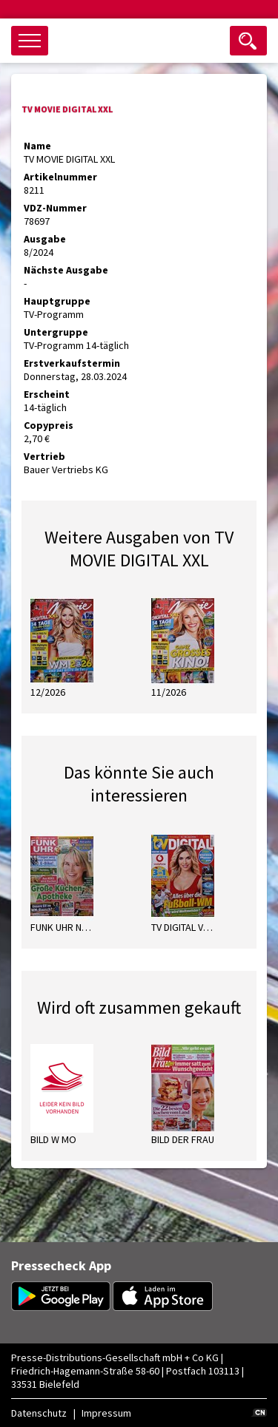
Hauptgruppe (57, 301)
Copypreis (48, 425)
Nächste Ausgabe (66, 270)
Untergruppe (56, 332)
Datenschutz (39, 1413)
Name (37, 145)
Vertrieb (44, 456)
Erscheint (47, 394)
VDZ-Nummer (55, 207)
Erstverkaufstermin (72, 363)
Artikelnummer (60, 176)
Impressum (106, 1413)
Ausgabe (45, 238)
